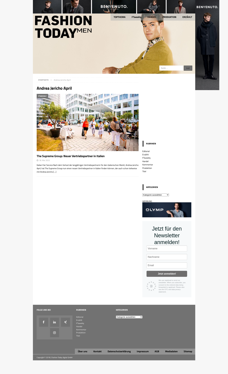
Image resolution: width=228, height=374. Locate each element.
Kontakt (97, 351)
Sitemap (188, 351)
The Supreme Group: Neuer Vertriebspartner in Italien (71, 156)
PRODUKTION (169, 17)
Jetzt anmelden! (167, 273)
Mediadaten (171, 351)
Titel (144, 171)
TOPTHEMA (119, 17)
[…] (54, 171)
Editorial (146, 151)
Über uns (82, 351)
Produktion (147, 168)
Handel (145, 161)
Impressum (143, 351)
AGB (157, 351)
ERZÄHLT (187, 17)
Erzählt (145, 154)
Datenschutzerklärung (119, 351)
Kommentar (147, 164)
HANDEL (151, 17)
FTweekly (136, 17)
